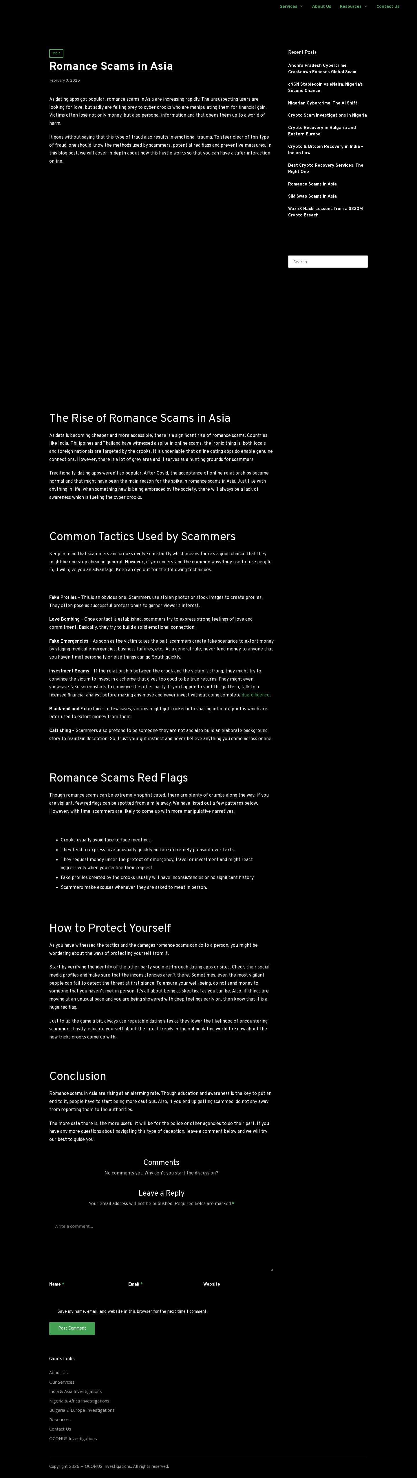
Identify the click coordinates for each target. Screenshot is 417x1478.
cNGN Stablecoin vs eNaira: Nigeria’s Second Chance (325, 88)
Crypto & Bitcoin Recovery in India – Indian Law (325, 150)
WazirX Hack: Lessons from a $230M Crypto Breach (325, 212)
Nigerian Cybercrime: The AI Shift (322, 103)
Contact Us (60, 1429)
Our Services (62, 1382)
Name (56, 1284)
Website (211, 1284)
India (56, 53)
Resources (60, 1419)
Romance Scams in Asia (312, 184)
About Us (58, 1372)
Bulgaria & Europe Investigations (82, 1410)
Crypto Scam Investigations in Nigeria (327, 115)
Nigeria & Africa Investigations (79, 1401)
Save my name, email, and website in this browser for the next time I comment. (133, 1312)
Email (135, 1284)
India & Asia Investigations (75, 1391)
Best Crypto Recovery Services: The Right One (325, 169)
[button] (359, 261)
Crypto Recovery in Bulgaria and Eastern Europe (322, 131)
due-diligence (256, 695)
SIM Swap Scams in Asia (312, 196)
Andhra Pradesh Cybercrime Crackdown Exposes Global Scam (322, 69)
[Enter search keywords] (328, 261)
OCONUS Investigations (73, 1438)
